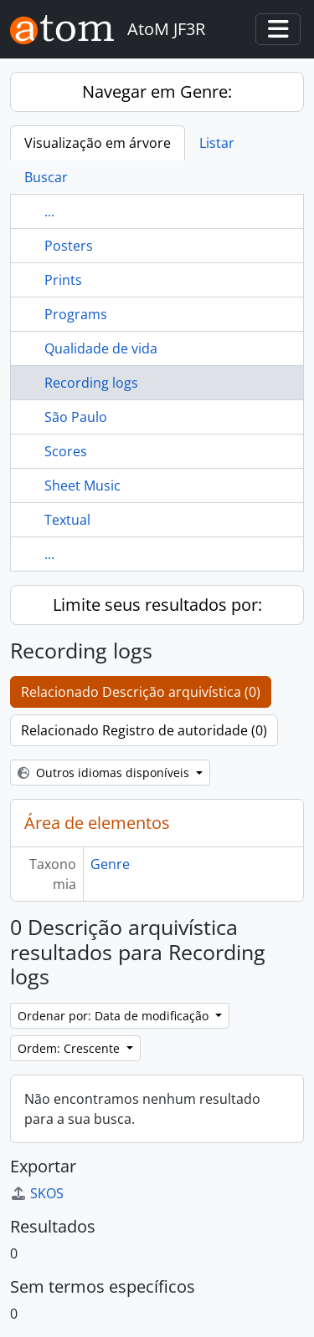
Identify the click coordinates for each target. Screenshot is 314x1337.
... (49, 211)
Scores (65, 451)
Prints (63, 280)
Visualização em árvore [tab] (97, 143)
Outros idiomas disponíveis (105, 772)
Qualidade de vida (100, 348)
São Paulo (75, 417)
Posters (68, 245)
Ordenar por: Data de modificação (115, 1016)
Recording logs (91, 383)
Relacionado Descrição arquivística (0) (140, 692)
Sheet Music (82, 485)
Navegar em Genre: (157, 91)
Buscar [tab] (46, 177)
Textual (67, 520)
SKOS (37, 1193)
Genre (110, 864)
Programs (75, 314)
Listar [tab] (216, 143)
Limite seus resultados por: (157, 604)
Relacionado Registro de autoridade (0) (144, 730)
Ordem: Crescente (70, 1048)
